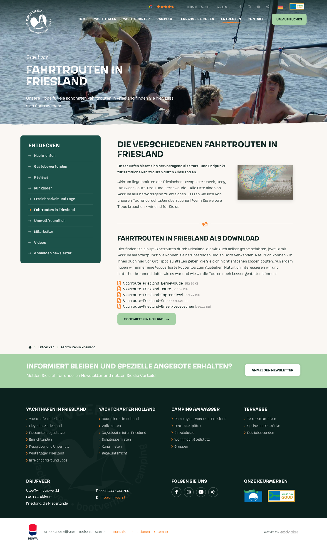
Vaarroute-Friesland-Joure (152, 288)
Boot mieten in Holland (146, 319)
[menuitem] (82, 19)
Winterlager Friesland (45, 453)
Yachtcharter (136, 19)
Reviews (41, 177)
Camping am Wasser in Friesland (198, 418)
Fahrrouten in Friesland (54, 210)
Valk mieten (110, 425)
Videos (40, 242)
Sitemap (161, 531)
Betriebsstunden (259, 432)
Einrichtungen (39, 439)
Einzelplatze (182, 432)
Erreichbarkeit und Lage (54, 199)
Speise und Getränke (262, 425)
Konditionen (140, 531)
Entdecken (231, 19)
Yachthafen (105, 19)
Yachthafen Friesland (45, 418)
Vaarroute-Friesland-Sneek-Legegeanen (164, 306)
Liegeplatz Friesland (44, 425)
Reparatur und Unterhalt (47, 446)
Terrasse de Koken (196, 19)
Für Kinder (43, 188)
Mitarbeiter (43, 231)
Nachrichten (45, 155)
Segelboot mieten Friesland (122, 432)
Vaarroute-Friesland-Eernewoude (158, 283)
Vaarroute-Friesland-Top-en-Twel (158, 294)
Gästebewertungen (50, 166)
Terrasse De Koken (260, 418)
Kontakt (255, 19)
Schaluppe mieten (115, 439)
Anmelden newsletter (53, 253)
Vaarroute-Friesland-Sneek (152, 300)
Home (82, 19)
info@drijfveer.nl (112, 497)
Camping (164, 19)
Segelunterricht (113, 453)
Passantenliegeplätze (45, 432)
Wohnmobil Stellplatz (190, 439)
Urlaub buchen (289, 19)
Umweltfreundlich (50, 220)
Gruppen (179, 446)
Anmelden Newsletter (273, 370)
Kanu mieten (110, 446)
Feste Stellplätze (186, 425)
